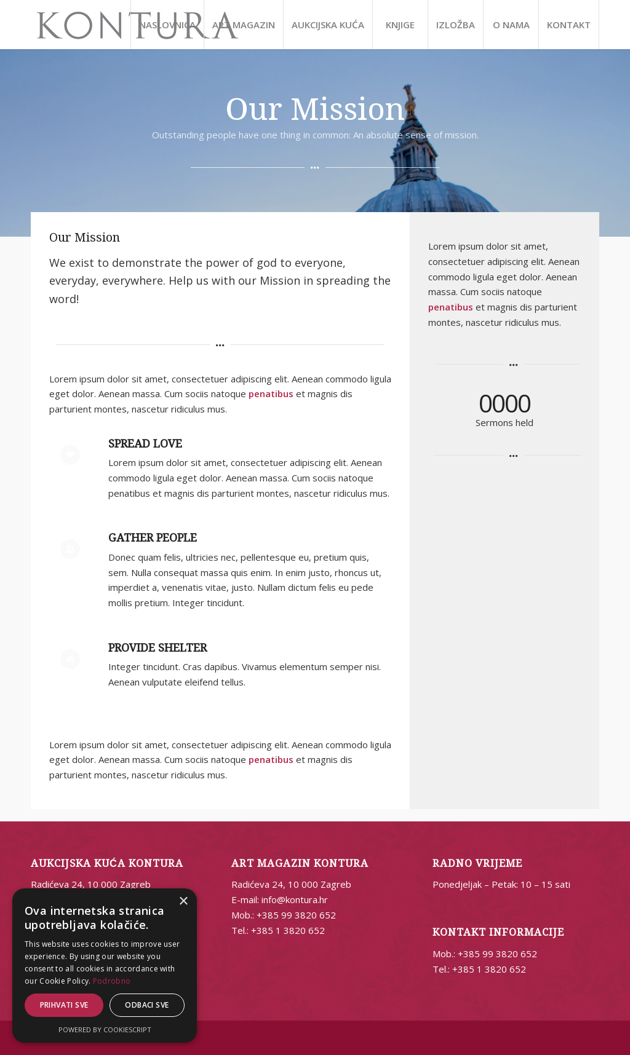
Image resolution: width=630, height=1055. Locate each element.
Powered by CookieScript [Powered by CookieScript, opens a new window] (104, 1029)
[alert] (104, 965)
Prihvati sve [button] (64, 1005)
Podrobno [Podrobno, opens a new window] (111, 981)
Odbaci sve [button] (147, 1005)
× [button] (183, 901)
